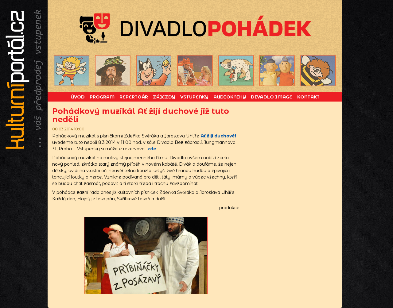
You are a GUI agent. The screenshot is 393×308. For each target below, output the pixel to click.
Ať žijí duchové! (218, 136)
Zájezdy (164, 97)
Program (102, 97)
